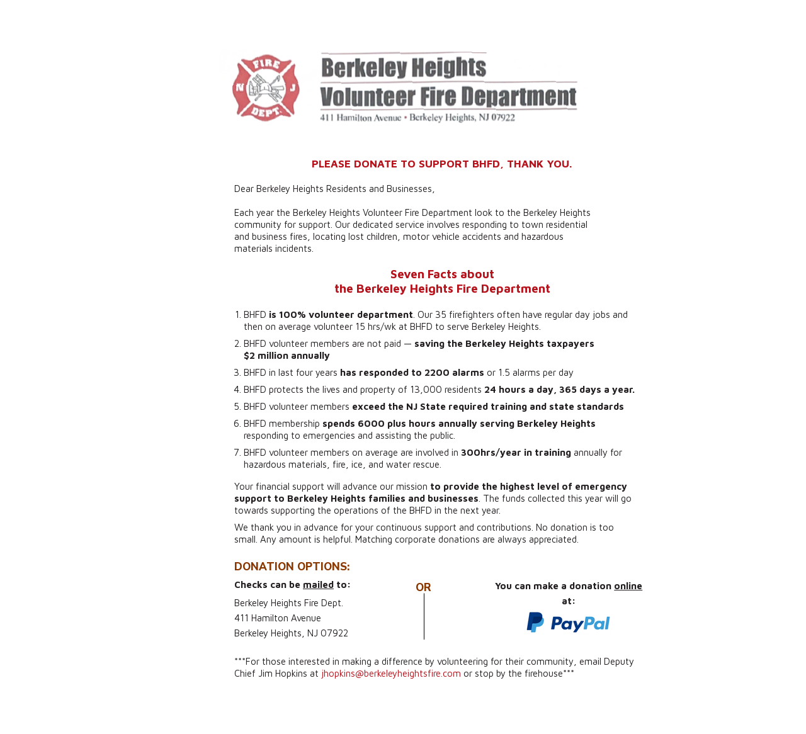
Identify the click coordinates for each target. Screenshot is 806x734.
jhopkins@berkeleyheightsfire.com (391, 673)
